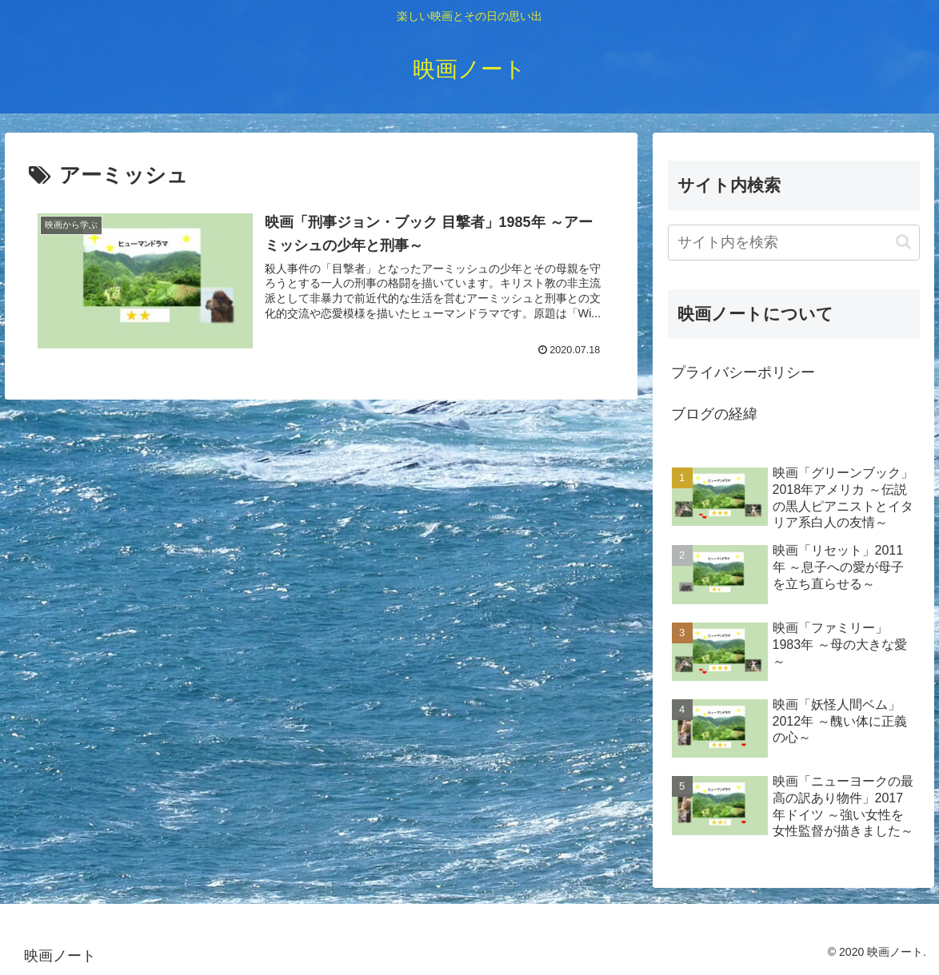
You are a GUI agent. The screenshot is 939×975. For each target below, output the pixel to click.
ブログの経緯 (714, 414)
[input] (794, 243)
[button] (903, 242)
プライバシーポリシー (743, 372)
